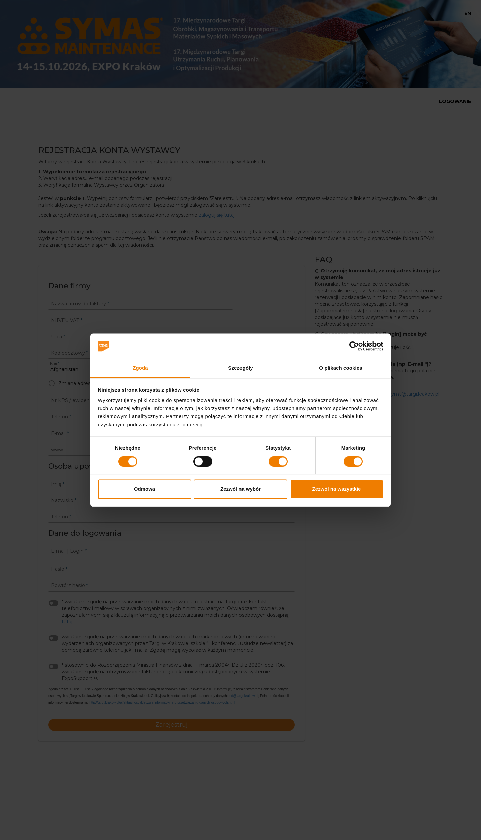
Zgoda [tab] (140, 368)
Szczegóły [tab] (240, 368)
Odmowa (144, 489)
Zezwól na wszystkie (336, 489)
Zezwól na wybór (240, 489)
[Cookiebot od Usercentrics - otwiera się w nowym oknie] (354, 346)
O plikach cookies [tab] (340, 368)
